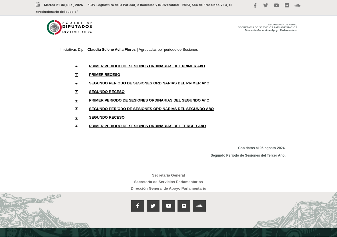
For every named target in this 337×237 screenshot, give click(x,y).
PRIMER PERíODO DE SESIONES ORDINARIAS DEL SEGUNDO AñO (149, 100)
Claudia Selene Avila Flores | (112, 49)
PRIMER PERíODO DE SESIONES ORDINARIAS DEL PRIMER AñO (147, 66)
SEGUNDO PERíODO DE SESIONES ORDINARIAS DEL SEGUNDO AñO (151, 109)
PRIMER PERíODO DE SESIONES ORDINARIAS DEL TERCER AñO (147, 126)
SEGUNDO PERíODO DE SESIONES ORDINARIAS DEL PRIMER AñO (149, 83)
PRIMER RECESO (104, 74)
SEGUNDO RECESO (107, 92)
